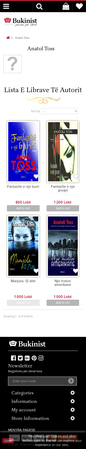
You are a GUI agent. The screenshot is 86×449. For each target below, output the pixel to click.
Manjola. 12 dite (23, 281)
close (8, 441)
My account (23, 410)
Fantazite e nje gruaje (63, 188)
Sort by (35, 111)
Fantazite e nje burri (23, 186)
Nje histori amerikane (62, 283)
